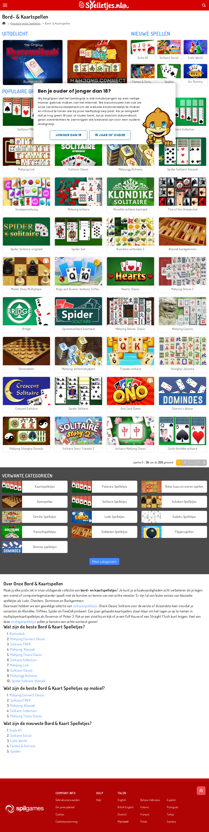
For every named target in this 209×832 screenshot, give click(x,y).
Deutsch (122, 814)
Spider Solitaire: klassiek (28, 681)
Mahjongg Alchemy (23, 675)
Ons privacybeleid (65, 807)
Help (98, 800)
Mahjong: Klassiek (22, 649)
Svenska (171, 821)
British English (125, 807)
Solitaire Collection (23, 660)
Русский (123, 821)
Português (172, 807)
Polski (143, 821)
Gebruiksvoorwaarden (68, 800)
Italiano (144, 807)
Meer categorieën (104, 561)
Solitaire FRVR (20, 644)
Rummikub (17, 633)
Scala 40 (15, 730)
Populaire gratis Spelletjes (25, 23)
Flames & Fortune (22, 746)
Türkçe (170, 814)
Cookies (60, 814)
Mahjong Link (19, 665)
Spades (15, 751)
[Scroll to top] (201, 790)
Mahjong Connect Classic (27, 639)
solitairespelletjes (85, 606)
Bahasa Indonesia (150, 800)
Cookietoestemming (67, 821)
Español (171, 800)
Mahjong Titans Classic (26, 654)
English (122, 800)
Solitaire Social (20, 735)
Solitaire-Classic (21, 670)
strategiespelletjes (23, 621)
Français (144, 814)
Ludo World (18, 740)
